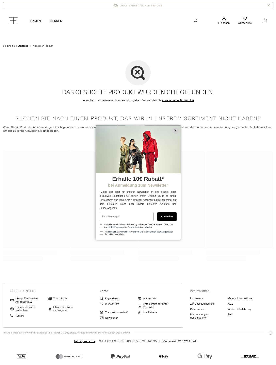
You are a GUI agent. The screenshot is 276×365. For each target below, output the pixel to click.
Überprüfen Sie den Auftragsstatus (26, 300)
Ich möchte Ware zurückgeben (63, 309)
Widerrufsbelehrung (239, 309)
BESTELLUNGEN (22, 291)
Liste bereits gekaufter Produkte (155, 306)
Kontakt (19, 316)
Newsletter (111, 318)
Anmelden (167, 216)
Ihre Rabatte (150, 312)
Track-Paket (60, 298)
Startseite (23, 45)
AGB (230, 304)
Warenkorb (149, 298)
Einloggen (224, 23)
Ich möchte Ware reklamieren (25, 309)
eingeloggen (50, 131)
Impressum (196, 298)
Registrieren (112, 298)
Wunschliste (245, 23)
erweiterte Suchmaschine (178, 100)
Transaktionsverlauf (116, 312)
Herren (56, 21)
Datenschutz (197, 309)
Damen (35, 21)
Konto (104, 291)
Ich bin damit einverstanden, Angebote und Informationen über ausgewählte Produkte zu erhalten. (139, 233)
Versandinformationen (240, 298)
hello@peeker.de (84, 341)
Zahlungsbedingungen (202, 304)
